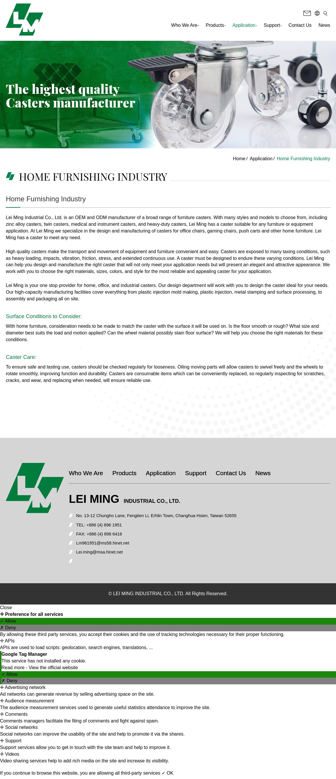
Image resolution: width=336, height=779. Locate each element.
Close (6, 609)
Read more (13, 669)
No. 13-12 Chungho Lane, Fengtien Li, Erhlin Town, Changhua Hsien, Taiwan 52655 (176, 515)
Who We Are (185, 26)
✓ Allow (8, 623)
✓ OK (168, 775)
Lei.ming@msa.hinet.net (115, 554)
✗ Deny (8, 630)
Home (239, 158)
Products (216, 26)
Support (273, 26)
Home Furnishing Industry (303, 158)
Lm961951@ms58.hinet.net (118, 544)
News (324, 26)
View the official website (53, 669)
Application (245, 26)
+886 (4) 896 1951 (120, 525)
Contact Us (300, 26)
